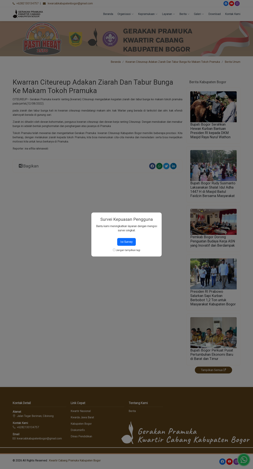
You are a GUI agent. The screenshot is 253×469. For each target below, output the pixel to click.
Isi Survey (126, 241)
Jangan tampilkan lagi (128, 250)
